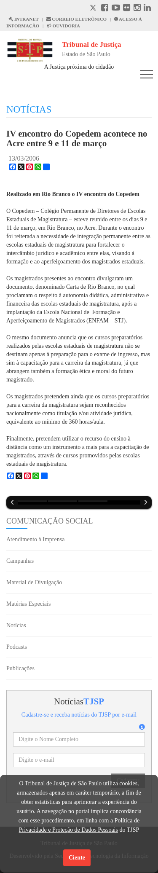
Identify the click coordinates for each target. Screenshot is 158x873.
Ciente (77, 857)
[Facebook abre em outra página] (104, 8)
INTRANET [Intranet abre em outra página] (23, 18)
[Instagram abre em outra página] (137, 8)
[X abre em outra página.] (94, 8)
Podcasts (16, 647)
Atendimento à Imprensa (35, 539)
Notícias (16, 625)
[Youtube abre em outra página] (116, 8)
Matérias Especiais (28, 604)
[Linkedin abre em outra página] (147, 8)
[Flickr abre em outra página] (126, 8)
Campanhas (20, 561)
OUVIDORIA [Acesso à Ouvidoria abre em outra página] (63, 25)
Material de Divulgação (34, 582)
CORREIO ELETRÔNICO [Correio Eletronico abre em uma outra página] (76, 18)
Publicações (20, 668)
